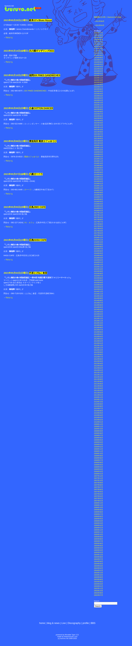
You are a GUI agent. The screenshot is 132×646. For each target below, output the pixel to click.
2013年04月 (98, 336)
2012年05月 (98, 361)
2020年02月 (98, 154)
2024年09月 (98, 55)
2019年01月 (98, 184)
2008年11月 (98, 451)
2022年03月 (98, 123)
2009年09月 (98, 431)
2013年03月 (98, 339)
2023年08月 (98, 85)
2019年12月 (98, 159)
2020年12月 (98, 145)
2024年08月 (98, 58)
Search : (97, 601)
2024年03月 (98, 69)
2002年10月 (98, 591)
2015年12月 (98, 265)
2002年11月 (98, 588)
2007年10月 (98, 480)
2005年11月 (98, 532)
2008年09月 (98, 456)
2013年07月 (98, 330)
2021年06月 (99, 21)
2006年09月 (98, 510)
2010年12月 (98, 397)
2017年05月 (98, 226)
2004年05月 (98, 564)
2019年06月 (98, 172)
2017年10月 (98, 217)
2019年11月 (98, 161)
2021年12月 (98, 125)
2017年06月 (98, 224)
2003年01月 (98, 586)
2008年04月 (98, 467)
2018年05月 (98, 202)
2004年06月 (98, 561)
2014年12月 (98, 292)
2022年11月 (98, 105)
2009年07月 (98, 435)
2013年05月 (98, 334)
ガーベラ (28, 190)
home (42, 623)
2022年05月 (98, 118)
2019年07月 (98, 170)
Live (64, 623)
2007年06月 (98, 489)
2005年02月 (98, 552)
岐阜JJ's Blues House (40, 20)
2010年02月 (98, 420)
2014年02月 (98, 314)
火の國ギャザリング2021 (41, 51)
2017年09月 (98, 220)
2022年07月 (98, 114)
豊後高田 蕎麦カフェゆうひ (43, 141)
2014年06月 (98, 305)
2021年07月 (98, 134)
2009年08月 (98, 433)
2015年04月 (98, 283)
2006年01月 (98, 528)
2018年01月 (98, 211)
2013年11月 (98, 321)
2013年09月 (98, 325)
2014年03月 (98, 312)
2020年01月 (98, 157)
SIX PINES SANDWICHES (35, 91)
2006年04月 (98, 521)
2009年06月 (98, 438)
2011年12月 (98, 372)
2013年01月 (98, 343)
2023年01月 (98, 100)
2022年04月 (98, 121)
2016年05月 (98, 253)
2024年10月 (98, 53)
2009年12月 (98, 424)
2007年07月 (98, 487)
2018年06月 (98, 199)
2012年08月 (98, 354)
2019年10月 (98, 163)
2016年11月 (98, 240)
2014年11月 (98, 294)
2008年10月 (98, 453)
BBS (93, 623)
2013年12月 (98, 318)
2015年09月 (98, 271)
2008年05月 (98, 465)
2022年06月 (98, 116)
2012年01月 (98, 370)
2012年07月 (98, 357)
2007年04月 (98, 494)
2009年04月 (98, 442)
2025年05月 (98, 37)
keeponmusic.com (70, 637)
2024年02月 (98, 71)
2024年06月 (98, 62)
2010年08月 (98, 406)
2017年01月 (98, 235)
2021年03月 (98, 143)
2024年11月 (98, 51)
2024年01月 (98, 73)
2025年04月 (98, 40)
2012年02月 (98, 368)
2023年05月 (98, 91)
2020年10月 (98, 150)
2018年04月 (98, 204)
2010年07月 (98, 408)
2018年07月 (98, 197)
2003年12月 (98, 573)
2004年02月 (98, 568)
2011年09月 (98, 379)
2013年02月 (98, 341)
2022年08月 (98, 112)
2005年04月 (98, 548)
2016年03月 (98, 258)
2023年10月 (98, 80)
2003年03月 (98, 584)
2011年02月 (98, 393)
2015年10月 (98, 269)
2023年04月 (98, 94)
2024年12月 (98, 49)
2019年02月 (98, 181)
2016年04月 (98, 256)
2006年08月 (98, 512)
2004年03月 (98, 566)
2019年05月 (98, 175)
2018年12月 (98, 186)
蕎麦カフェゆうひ (31, 157)
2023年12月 (98, 76)
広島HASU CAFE (38, 240)
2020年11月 (98, 148)
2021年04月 (99, 25)
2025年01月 (98, 46)
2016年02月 (98, 260)
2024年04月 (98, 67)
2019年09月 (98, 166)
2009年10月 (98, 429)
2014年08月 (98, 301)
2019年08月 (98, 168)
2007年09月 (98, 483)
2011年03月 (98, 390)
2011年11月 (98, 375)
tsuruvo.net (9, 6)
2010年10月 (98, 402)
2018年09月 (98, 193)
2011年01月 (98, 395)
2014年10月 (98, 296)
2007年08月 (98, 485)
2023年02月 (98, 98)
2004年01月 (98, 570)
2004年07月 (98, 559)
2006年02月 (98, 525)
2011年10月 (98, 377)
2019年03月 (98, 179)
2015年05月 (98, 280)
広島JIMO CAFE (37, 207)
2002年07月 (98, 595)
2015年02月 (98, 287)
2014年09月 (98, 298)
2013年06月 (98, 332)
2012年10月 (98, 350)
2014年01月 (98, 316)
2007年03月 (98, 496)
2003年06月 (98, 582)
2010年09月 (98, 404)
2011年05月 (98, 386)
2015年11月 (98, 267)
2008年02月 (98, 471)
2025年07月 (98, 33)
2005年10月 (98, 534)
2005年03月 (98, 550)
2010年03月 (98, 417)
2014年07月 (98, 303)
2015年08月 (98, 274)
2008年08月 (98, 458)
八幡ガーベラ (36, 174)
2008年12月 (98, 449)
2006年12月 (98, 503)
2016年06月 (98, 251)
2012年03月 (98, 366)
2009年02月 (98, 447)
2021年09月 (98, 132)
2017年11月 (98, 215)
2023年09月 (98, 82)
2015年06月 (98, 278)
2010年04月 (98, 415)
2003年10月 (98, 575)
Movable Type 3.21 (72, 635)
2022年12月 (98, 103)
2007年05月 (98, 492)
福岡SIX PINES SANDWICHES (44, 75)
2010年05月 (98, 413)
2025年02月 (98, 44)
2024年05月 (98, 64)
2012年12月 (98, 345)
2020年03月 (98, 152)
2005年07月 (98, 541)
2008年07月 (98, 460)
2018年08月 (98, 195)
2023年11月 (98, 78)
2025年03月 (98, 42)
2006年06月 (98, 516)
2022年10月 (98, 107)
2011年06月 (98, 384)
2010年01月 (98, 422)
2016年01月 (98, 262)
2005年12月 (98, 530)
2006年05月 (98, 519)
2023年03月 (98, 96)
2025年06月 (98, 35)
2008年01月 (98, 474)
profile (85, 623)
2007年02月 (98, 498)
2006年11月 (98, 505)
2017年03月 (98, 231)
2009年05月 (98, 440)
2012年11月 (98, 348)
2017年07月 (98, 222)
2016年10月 (98, 242)
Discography (74, 623)
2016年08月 (98, 247)
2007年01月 (98, 501)
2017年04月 (98, 229)
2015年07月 (98, 276)
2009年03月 (98, 444)
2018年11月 (98, 188)
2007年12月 (98, 476)
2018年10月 (98, 190)
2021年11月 (98, 127)
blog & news (53, 623)
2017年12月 (98, 213)
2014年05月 (98, 307)
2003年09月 (98, 577)
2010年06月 (98, 411)
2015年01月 (98, 289)
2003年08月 (98, 579)
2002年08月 (98, 593)
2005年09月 (98, 537)
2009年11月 (98, 426)
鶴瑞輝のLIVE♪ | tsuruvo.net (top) (107, 17)
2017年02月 (98, 233)
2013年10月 (98, 323)
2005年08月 (98, 539)
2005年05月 (98, 546)
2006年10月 (98, 507)
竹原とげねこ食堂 (38, 273)
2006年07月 (98, 514)
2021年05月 (98, 139)
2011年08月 (98, 381)
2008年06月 (98, 462)
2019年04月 (98, 177)
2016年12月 (98, 238)
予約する (9, 38)
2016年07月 (98, 249)
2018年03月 (98, 206)
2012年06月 (98, 359)
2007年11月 (98, 478)
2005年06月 (98, 543)
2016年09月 (98, 244)
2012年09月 (98, 352)
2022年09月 (98, 109)
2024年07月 (98, 60)
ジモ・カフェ (28, 222)
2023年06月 (98, 89)
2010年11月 (98, 399)
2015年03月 (98, 285)
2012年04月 (98, 363)
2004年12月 (98, 555)
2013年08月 (98, 327)
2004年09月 (98, 557)
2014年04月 (98, 309)
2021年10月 (98, 130)
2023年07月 (98, 87)
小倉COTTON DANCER (41, 108)
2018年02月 (98, 208)
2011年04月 (98, 388)
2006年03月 (98, 523)
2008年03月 (98, 469)
